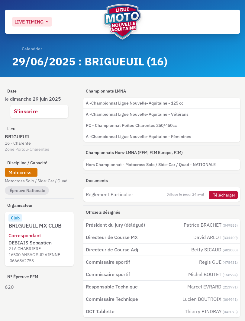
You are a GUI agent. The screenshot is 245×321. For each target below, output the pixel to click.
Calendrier (32, 49)
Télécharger (224, 195)
